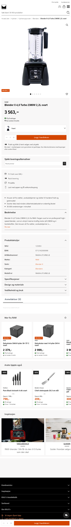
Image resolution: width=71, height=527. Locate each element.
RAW (6, 102)
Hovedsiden (5, 18)
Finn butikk (55, 2)
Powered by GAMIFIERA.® (11, 308)
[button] (67, 94)
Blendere (36, 18)
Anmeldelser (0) (13, 299)
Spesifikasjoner (12, 279)
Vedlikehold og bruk (14, 290)
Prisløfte (11, 183)
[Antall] (10, 137)
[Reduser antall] (7, 137)
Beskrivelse (10, 212)
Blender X (39, 264)
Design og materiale (14, 284)
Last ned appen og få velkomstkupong (23, 187)
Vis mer (7, 227)
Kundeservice (65, 2)
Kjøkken (14, 18)
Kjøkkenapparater (25, 18)
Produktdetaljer (12, 240)
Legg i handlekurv (41, 137)
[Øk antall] (14, 137)
